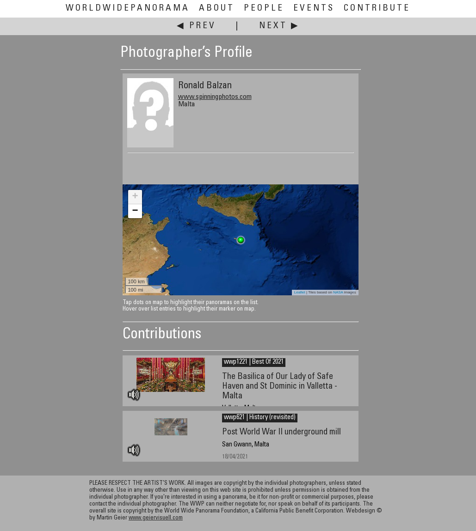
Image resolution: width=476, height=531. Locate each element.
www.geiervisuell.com (156, 518)
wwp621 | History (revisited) (260, 418)
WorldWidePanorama (128, 8)
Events (313, 8)
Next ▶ (279, 26)
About (217, 8)
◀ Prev (196, 26)
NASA (338, 292)
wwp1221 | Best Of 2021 (254, 362)
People (264, 8)
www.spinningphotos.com (215, 97)
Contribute (377, 8)
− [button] (135, 211)
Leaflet (299, 292)
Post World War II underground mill (281, 432)
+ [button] (135, 197)
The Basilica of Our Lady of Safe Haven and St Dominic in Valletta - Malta (279, 386)
